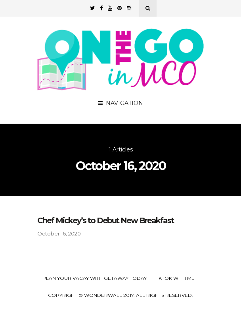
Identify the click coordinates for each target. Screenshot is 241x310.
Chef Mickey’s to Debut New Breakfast (105, 220)
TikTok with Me (175, 278)
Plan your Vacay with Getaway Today (94, 278)
